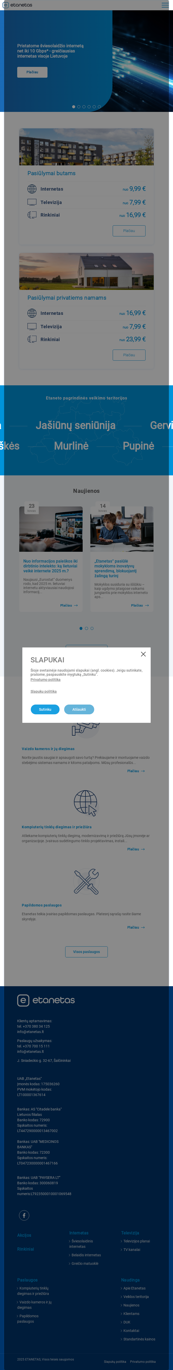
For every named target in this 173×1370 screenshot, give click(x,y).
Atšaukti (79, 709)
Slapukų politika (44, 691)
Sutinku (45, 709)
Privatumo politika (46, 680)
